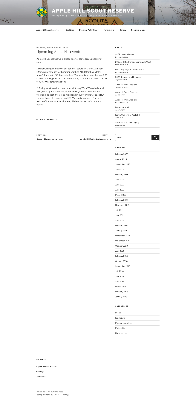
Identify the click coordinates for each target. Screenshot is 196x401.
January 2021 (121, 230)
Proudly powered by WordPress (49, 392)
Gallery (123, 30)
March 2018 (120, 286)
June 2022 (119, 185)
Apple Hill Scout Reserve (93, 11)
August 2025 (121, 159)
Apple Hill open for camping (127, 122)
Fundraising (109, 30)
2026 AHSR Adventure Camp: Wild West (133, 62)
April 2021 (119, 220)
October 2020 (121, 246)
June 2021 (119, 215)
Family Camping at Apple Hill (127, 115)
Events (118, 313)
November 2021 (122, 205)
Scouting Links (139, 30)
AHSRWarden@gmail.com (52, 81)
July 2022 (119, 179)
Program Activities (89, 30)
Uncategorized (48, 120)
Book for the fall (122, 107)
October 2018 (121, 261)
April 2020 (120, 251)
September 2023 (122, 164)
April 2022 (119, 190)
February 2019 (121, 256)
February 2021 (121, 225)
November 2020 (122, 241)
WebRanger (62, 48)
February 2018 (121, 291)
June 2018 (119, 276)
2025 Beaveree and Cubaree (128, 77)
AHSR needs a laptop (124, 54)
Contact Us (40, 376)
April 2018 (119, 281)
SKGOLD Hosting (61, 395)
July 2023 (119, 169)
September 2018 (122, 266)
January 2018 (121, 296)
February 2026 (121, 154)
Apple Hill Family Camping (126, 92)
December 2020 (122, 235)
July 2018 (119, 271)
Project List (120, 328)
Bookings (70, 30)
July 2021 (119, 210)
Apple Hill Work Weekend (126, 84)
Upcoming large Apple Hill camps (129, 69)
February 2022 (121, 200)
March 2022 (120, 195)
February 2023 (121, 174)
